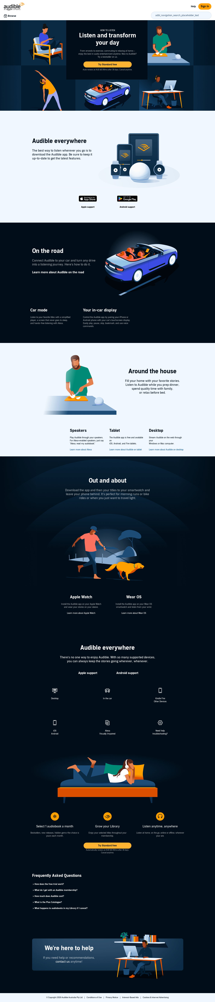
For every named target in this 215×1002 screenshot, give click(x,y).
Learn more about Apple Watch (81, 613)
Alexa (107, 730)
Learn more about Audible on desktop (166, 449)
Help (193, 6)
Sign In (205, 6)
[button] (107, 64)
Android (54, 733)
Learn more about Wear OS (133, 613)
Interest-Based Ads (130, 997)
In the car (107, 698)
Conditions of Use (94, 997)
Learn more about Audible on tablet (125, 449)
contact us (63, 962)
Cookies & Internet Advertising (156, 997)
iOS (54, 730)
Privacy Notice (112, 997)
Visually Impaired (107, 733)
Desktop (55, 698)
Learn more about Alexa (81, 449)
